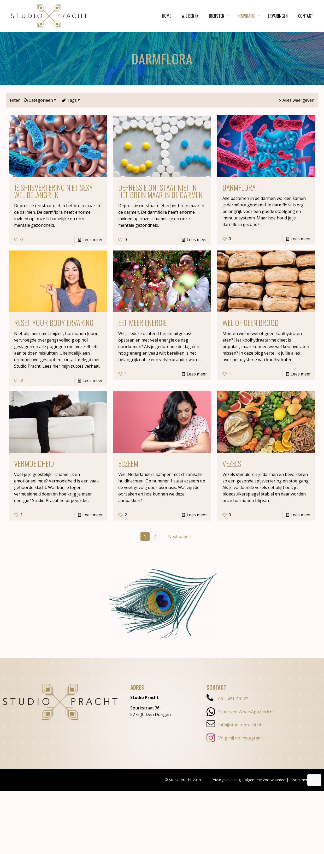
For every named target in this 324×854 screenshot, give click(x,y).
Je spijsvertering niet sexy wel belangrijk (53, 191)
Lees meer (93, 239)
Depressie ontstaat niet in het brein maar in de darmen (160, 191)
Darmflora (239, 187)
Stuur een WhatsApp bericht (240, 712)
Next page (180, 536)
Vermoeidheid (34, 463)
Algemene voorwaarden (265, 779)
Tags (71, 100)
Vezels (231, 463)
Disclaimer (298, 779)
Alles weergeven (296, 100)
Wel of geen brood (250, 322)
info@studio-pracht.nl (234, 725)
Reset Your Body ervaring (53, 322)
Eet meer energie (142, 322)
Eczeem (128, 463)
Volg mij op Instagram (234, 738)
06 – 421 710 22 (227, 699)
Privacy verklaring (226, 779)
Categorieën (40, 100)
